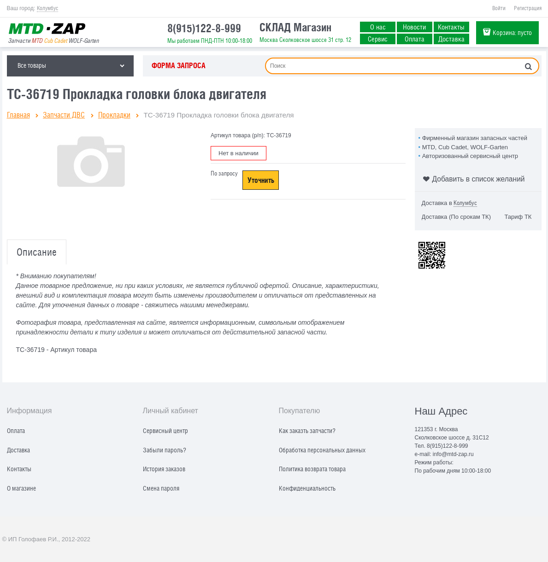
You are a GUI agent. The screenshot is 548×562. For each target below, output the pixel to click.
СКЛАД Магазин (295, 27)
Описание (37, 252)
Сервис (378, 39)
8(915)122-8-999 (204, 28)
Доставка (451, 39)
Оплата (414, 39)
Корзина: (512, 32)
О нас (378, 27)
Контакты (451, 27)
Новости (414, 27)
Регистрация (528, 8)
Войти (499, 8)
